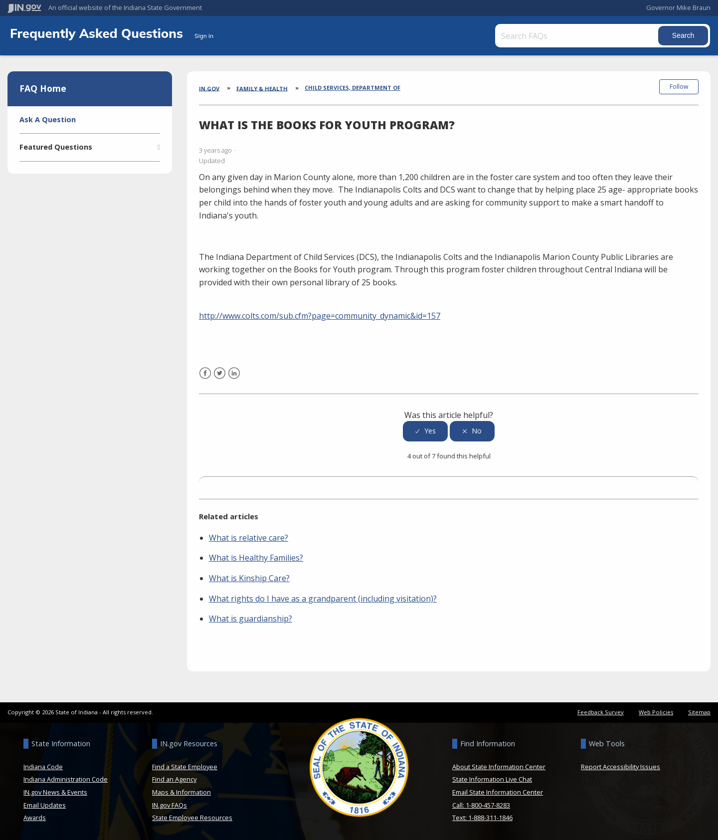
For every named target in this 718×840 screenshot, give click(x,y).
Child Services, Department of (352, 87)
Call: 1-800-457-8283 (481, 805)
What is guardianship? (250, 618)
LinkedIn (234, 379)
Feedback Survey (600, 711)
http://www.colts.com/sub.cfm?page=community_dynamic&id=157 (319, 315)
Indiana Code (43, 766)
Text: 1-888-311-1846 (482, 817)
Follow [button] (679, 86)
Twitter (219, 379)
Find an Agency (174, 779)
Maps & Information (181, 792)
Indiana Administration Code (65, 779)
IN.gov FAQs (169, 805)
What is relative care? (248, 537)
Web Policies (656, 711)
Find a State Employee (184, 766)
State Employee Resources (192, 817)
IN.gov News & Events (55, 792)
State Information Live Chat (492, 779)
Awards (34, 817)
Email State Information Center (497, 792)
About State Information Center (498, 766)
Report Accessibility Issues (620, 766)
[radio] (425, 430)
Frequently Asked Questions (98, 33)
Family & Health (262, 88)
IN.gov (209, 88)
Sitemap (699, 711)
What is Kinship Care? (249, 577)
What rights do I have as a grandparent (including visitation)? (323, 598)
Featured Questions (55, 147)
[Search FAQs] (577, 35)
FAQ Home (42, 88)
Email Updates (44, 805)
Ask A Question (47, 119)
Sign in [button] (203, 35)
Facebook (205, 379)
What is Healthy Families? (256, 557)
